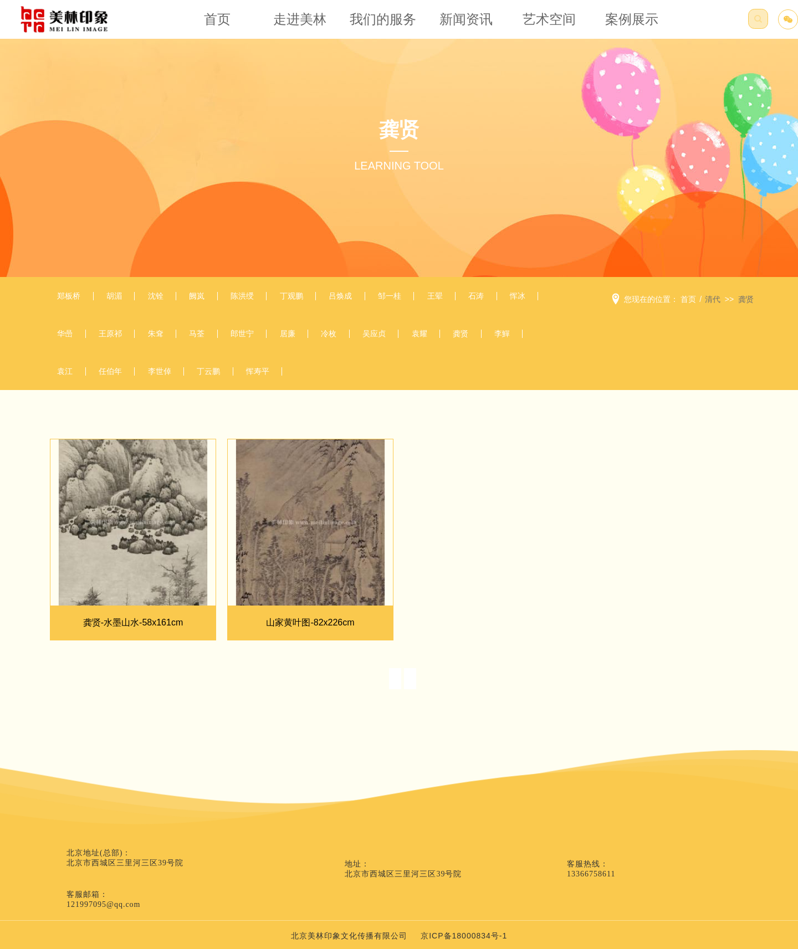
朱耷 (277, 343)
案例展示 (618, 24)
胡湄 (127, 299)
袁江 (277, 387)
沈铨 (177, 299)
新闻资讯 (462, 24)
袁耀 (127, 387)
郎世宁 (381, 343)
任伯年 (331, 387)
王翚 (510, 299)
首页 (228, 24)
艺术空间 (539, 24)
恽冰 (119, 343)
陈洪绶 (281, 299)
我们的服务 (384, 24)
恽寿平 (505, 387)
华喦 (169, 343)
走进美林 (306, 24)
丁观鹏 (339, 299)
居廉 (435, 343)
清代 (712, 299)
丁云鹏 (447, 387)
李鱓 (227, 387)
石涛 (69, 343)
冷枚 (485, 343)
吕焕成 (397, 299)
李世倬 (389, 387)
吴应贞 (73, 387)
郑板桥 (73, 299)
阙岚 (227, 299)
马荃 (327, 343)
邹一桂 (455, 299)
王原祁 (223, 343)
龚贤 (177, 387)
